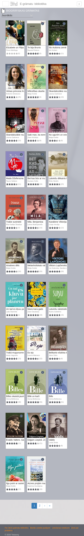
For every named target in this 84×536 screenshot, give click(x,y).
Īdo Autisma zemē (57, 47)
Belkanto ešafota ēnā (59, 352)
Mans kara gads (35, 309)
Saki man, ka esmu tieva (39, 134)
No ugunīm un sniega (59, 134)
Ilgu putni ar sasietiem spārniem (21, 483)
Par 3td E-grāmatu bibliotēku (17, 528)
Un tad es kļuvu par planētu (19, 309)
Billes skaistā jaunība (16, 396)
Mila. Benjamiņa (35, 222)
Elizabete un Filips (15, 47)
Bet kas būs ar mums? (38, 178)
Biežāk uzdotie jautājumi (40, 528)
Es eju (30, 352)
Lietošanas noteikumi (61, 528)
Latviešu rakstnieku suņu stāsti (64, 309)
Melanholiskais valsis (37, 265)
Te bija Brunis (34, 47)
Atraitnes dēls (12, 265)
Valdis (52, 440)
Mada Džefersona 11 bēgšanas (21, 178)
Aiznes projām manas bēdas (41, 483)
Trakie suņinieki (13, 222)
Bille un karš (33, 396)
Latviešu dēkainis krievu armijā (64, 178)
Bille (51, 396)
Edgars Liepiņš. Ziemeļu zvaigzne (43, 440)
